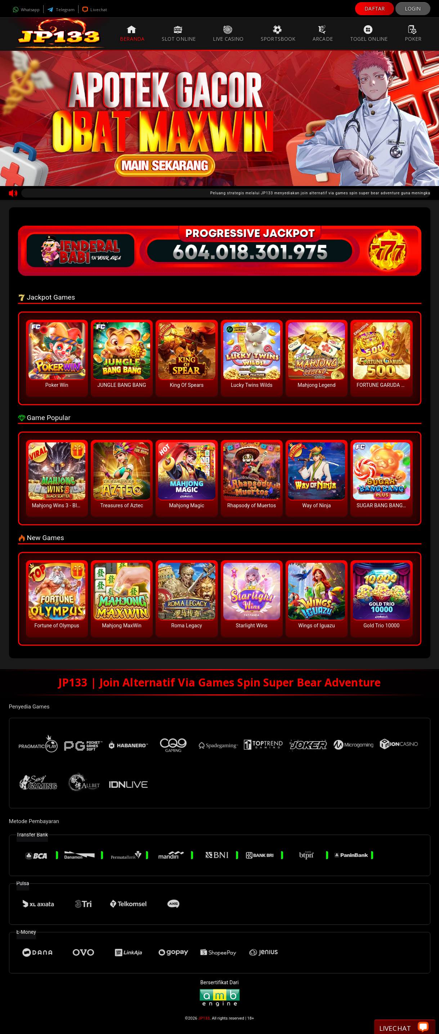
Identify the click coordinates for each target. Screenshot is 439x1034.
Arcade (323, 33)
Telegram (61, 9)
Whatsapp (26, 9)
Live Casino (228, 33)
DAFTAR (374, 8)
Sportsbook (278, 33)
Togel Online (369, 33)
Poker (413, 33)
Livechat (94, 9)
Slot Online (179, 33)
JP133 (204, 1018)
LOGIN (413, 8)
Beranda (132, 33)
